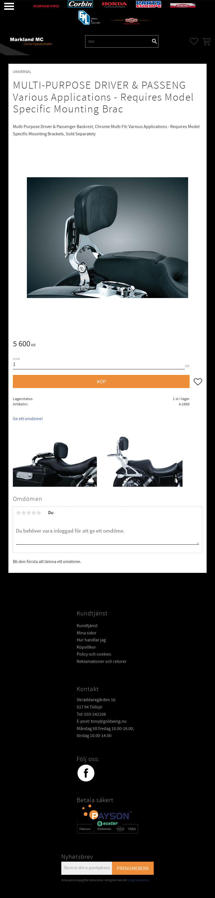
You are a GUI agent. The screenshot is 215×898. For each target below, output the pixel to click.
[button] (5, 6)
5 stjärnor (38, 512)
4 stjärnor (33, 512)
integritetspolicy (138, 880)
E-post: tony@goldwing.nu (102, 721)
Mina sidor (87, 633)
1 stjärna (18, 512)
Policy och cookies (94, 654)
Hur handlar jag (91, 640)
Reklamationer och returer (102, 661)
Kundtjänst (87, 625)
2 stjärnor (23, 512)
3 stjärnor (28, 512)
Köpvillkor (86, 647)
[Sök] (154, 41)
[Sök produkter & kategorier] (118, 41)
